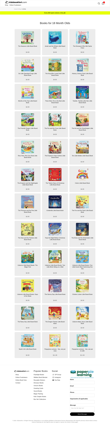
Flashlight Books (39, 374)
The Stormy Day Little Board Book (55, 294)
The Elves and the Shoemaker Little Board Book (82, 238)
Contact (17, 383)
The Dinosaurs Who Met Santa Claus (82, 47)
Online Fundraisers (15, 5)
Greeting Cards (38, 388)
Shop (6, 5)
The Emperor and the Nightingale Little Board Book (27, 184)
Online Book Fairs (21, 380)
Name (72, 379)
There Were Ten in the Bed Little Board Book (55, 101)
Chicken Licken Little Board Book (82, 294)
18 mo (24, 9)
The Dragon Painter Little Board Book (55, 322)
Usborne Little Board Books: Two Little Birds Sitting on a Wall (55, 266)
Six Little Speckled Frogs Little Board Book (27, 74)
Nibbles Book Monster (41, 377)
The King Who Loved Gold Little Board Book (55, 74)
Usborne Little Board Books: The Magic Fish (28, 266)
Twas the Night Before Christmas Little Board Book (55, 238)
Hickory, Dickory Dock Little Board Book (82, 74)
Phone (72, 392)
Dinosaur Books (39, 383)
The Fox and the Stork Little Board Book (82, 211)
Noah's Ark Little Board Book (27, 349)
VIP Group (58, 374)
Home (15, 9)
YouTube (57, 380)
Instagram (58, 377)
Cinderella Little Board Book (55, 210)
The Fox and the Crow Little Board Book (55, 129)
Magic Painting (38, 394)
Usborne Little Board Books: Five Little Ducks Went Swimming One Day (82, 267)
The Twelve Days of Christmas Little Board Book (55, 184)
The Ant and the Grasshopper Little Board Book (82, 129)
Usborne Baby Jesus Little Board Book (82, 322)
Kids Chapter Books (40, 396)
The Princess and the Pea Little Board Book (27, 211)
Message (73, 405)
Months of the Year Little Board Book (27, 101)
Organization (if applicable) (79, 398)
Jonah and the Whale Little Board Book (55, 47)
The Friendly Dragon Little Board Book (28, 129)
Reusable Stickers (39, 380)
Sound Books (38, 391)
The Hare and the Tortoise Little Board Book (27, 238)
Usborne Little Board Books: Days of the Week (27, 295)
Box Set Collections (40, 399)
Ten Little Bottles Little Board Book (82, 155)
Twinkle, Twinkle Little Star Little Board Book (82, 101)
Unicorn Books (38, 385)
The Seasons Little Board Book (27, 46)
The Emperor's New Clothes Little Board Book (55, 156)
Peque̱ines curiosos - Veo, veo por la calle (82, 350)
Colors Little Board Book (82, 183)
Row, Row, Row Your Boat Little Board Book (27, 156)
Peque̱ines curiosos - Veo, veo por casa (55, 350)
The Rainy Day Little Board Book (28, 321)
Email (72, 386)
